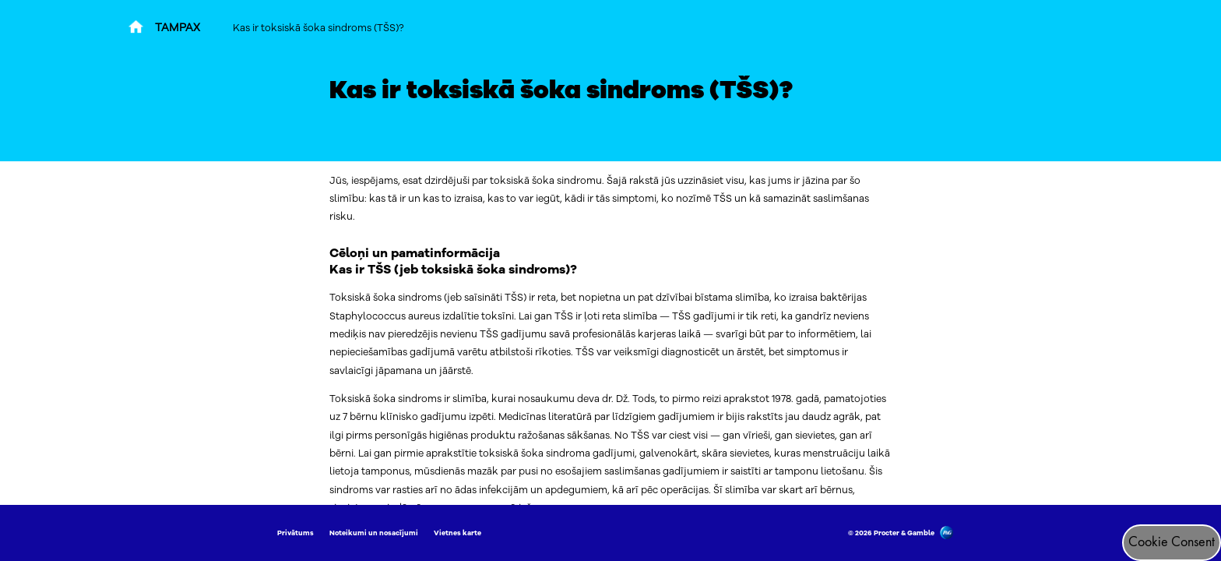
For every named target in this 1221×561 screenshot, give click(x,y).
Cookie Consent (1171, 542)
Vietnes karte (457, 533)
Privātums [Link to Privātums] (295, 533)
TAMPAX (177, 28)
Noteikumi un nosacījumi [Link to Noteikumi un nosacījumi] (373, 533)
